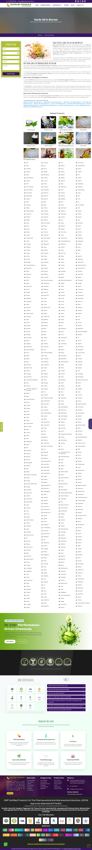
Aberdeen (79, 410)
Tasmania (79, 292)
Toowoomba (80, 295)
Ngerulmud (79, 259)
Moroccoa (79, 606)
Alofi (78, 208)
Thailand (61, 229)
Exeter (78, 455)
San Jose (44, 232)
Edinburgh (79, 362)
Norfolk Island (62, 511)
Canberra (61, 535)
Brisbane (61, 526)
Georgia (44, 259)
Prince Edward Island (64, 595)
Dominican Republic (46, 353)
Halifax (78, 576)
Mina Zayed (27, 337)
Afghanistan (45, 543)
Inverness (79, 506)
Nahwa (26, 283)
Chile (43, 341)
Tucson (44, 304)
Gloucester (79, 488)
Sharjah (27, 172)
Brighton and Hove (81, 485)
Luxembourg (62, 344)
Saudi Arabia (62, 208)
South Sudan (28, 502)
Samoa (61, 449)
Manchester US (45, 512)
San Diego (27, 589)
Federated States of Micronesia (64, 453)
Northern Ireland (80, 425)
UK (77, 337)
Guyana (44, 368)
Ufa (78, 175)
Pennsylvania (28, 580)
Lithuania (61, 341)
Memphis (79, 335)
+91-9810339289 (73, 786)
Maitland (79, 325)
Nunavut (61, 580)
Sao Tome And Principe (30, 484)
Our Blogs (29, 788)
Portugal (61, 371)
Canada (44, 337)
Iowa (43, 449)
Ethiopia (27, 408)
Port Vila (79, 232)
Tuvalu (61, 481)
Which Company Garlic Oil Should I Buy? (58, 685)
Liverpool (79, 359)
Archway (79, 528)
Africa (26, 353)
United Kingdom (63, 407)
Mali (26, 447)
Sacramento (45, 425)
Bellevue (44, 482)
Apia (78, 220)
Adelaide (61, 514)
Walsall (78, 552)
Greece (61, 313)
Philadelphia (62, 592)
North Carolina (45, 223)
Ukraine (61, 404)
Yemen (61, 250)
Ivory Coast (28, 426)
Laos (60, 163)
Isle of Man (61, 428)
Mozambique (28, 463)
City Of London (80, 353)
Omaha (44, 428)
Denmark (61, 295)
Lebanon (61, 166)
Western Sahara (29, 520)
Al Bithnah (27, 298)
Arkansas (44, 440)
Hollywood (44, 503)
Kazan (60, 553)
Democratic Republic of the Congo (30, 389)
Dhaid (26, 319)
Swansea (79, 434)
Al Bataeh (27, 262)
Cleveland (44, 211)
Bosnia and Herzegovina (65, 280)
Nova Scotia (62, 574)
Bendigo (79, 283)
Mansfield (79, 555)
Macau (61, 169)
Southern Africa (29, 535)
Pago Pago (79, 238)
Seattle (27, 586)
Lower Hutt (79, 274)
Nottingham (79, 377)
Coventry (79, 395)
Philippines (61, 199)
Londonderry (80, 494)
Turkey (61, 235)
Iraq (43, 588)
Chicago (27, 544)
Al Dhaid (27, 217)
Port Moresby (80, 205)
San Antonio (79, 163)
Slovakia (61, 386)
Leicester (79, 398)
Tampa (44, 301)
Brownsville (45, 488)
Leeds (78, 392)
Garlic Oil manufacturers (50, 97)
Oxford (78, 401)
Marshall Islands (63, 484)
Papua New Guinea (63, 457)
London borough (80, 500)
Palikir (78, 250)
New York (27, 541)
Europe (61, 256)
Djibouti (27, 393)
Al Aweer (27, 250)
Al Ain (26, 184)
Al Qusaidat (27, 301)
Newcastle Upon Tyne (82, 380)
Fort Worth (44, 277)
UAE (26, 163)
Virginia (44, 476)
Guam (60, 469)
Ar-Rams (27, 331)
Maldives (61, 175)
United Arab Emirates (64, 241)
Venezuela (44, 410)
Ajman (26, 175)
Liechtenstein (62, 337)
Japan (43, 594)
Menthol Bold (83, 130)
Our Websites (30, 790)
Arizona (44, 229)
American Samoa (63, 496)
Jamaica (44, 377)
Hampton (44, 500)
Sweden (61, 395)
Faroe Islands (62, 419)
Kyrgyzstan (45, 606)
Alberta (61, 517)
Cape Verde (27, 377)
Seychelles (27, 490)
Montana (44, 455)
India (43, 579)
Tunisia (26, 514)
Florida (26, 601)
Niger (26, 469)
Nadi (78, 319)
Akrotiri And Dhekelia (81, 331)
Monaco (61, 353)
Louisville (44, 268)
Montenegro (62, 356)
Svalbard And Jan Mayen (65, 434)
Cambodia (44, 564)
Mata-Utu (79, 301)
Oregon (27, 595)
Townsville (79, 280)
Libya (26, 438)
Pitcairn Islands (63, 508)
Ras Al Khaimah (28, 178)
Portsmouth (80, 407)
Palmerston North (81, 265)
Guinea (26, 420)
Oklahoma (44, 274)
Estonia (61, 298)
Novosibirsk (62, 577)
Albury (78, 304)
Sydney (78, 169)
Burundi (27, 371)
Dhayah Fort (28, 286)
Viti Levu (79, 322)
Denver (27, 562)
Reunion (27, 478)
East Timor (62, 253)
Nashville (44, 250)
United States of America (83, 603)
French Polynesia (63, 478)
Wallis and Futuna (63, 505)
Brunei (43, 561)
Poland (61, 368)
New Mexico (45, 286)
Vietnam (61, 247)
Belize (43, 328)
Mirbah (26, 304)
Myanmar (61, 181)
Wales (78, 386)
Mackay (78, 286)
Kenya (26, 429)
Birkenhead (79, 509)
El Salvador (45, 359)
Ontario (44, 522)
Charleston (45, 235)
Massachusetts (28, 559)
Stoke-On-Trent (80, 443)
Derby (78, 428)
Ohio (43, 166)
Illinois (26, 553)
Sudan (26, 505)
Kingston (79, 313)
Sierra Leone (28, 493)
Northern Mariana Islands (65, 493)
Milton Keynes (80, 470)
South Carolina (45, 238)
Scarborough (80, 579)
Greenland (44, 362)
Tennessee (44, 253)
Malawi (26, 444)
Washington (28, 571)
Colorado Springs (46, 413)
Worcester (79, 573)
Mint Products (31, 130)
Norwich (79, 419)
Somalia (27, 496)
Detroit (44, 169)
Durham (78, 476)
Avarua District (80, 268)
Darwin (78, 229)
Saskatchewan (80, 166)
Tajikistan (61, 226)
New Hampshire (46, 461)
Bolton (78, 558)
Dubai (26, 166)
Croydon (79, 549)
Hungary (61, 316)
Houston (44, 208)
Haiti (43, 371)
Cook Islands (62, 499)
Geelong (79, 244)
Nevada (27, 607)
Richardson (45, 524)
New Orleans (45, 175)
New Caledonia (62, 490)
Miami (43, 202)
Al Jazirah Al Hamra (29, 265)
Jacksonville (45, 316)
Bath (78, 449)
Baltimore (44, 196)
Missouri (44, 184)
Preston (79, 458)
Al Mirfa (27, 295)
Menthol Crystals (48, 130)
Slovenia (61, 389)
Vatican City (62, 410)
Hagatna (79, 256)
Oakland (44, 518)
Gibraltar (61, 422)
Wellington (79, 187)
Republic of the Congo (30, 475)
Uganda (27, 517)
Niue (60, 502)
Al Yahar (27, 235)
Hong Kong (44, 576)
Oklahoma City (45, 307)
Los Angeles (28, 568)
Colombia (44, 344)
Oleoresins (43, 785)
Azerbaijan (44, 549)
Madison (44, 310)
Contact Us (29, 786)
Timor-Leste (62, 232)
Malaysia (61, 172)
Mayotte (27, 457)
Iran (43, 585)
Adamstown (79, 262)
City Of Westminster (81, 497)
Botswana (27, 365)
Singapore (61, 211)
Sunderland (79, 503)
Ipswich (78, 543)
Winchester (79, 594)
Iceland (61, 319)
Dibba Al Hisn (28, 196)
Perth (60, 589)
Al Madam (27, 247)
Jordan (44, 597)
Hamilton (79, 310)
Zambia (27, 523)
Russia (61, 205)
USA (78, 196)
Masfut (27, 289)
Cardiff (78, 383)
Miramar (44, 515)
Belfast (78, 422)
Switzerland (62, 398)
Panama (44, 386)
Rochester (44, 187)
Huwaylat (27, 307)
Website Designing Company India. (72, 848)
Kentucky (44, 271)
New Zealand (62, 440)
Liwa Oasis (27, 316)
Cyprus (44, 570)
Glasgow (79, 368)
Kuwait (44, 603)
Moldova (61, 350)
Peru (43, 392)
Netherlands (62, 359)
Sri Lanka (61, 217)
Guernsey (61, 425)
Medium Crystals (31, 145)
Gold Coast (62, 547)
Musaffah (27, 335)
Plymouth (79, 431)
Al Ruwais (27, 205)
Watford (79, 561)
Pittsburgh (44, 214)
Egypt (26, 396)
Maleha (26, 208)
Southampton (80, 413)
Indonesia (44, 582)
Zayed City (27, 214)
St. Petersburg (45, 528)
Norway (61, 365)
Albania (61, 259)
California (27, 550)
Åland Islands (62, 413)
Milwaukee (44, 289)
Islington (79, 512)
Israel (43, 591)
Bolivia (43, 331)
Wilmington (45, 537)
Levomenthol (83, 145)
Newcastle (62, 571)
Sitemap (29, 783)
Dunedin (79, 235)
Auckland (61, 520)
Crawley (79, 540)
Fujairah (27, 181)
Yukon (78, 193)
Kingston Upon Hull (81, 404)
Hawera (61, 550)
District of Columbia (47, 446)
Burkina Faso (28, 368)
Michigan (44, 172)
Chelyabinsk (62, 538)
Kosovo (61, 331)
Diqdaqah (27, 344)
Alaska (43, 265)
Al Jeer (26, 241)
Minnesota (44, 193)
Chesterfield (79, 564)
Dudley (78, 531)
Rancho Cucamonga (47, 280)
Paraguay (44, 389)
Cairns (78, 247)
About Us (10, 793)
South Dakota (45, 473)
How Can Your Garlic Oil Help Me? (57, 693)
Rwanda (27, 481)
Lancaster (79, 591)
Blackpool (79, 518)
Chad (26, 383)
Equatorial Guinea (29, 399)
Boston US (27, 556)
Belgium (61, 277)
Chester (79, 482)
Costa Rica (44, 347)
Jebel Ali (27, 310)
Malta (60, 347)
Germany (61, 310)
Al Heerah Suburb (29, 350)
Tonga (60, 460)
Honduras (44, 374)
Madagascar (28, 441)
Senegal (27, 487)
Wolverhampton (80, 446)
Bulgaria (61, 283)
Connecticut (45, 443)
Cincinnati (44, 163)
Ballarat (78, 277)
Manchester (79, 347)
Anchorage (44, 262)
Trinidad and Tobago (47, 398)
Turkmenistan (62, 238)
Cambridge (62, 532)
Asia (43, 540)
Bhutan (44, 558)
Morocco (27, 460)
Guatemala (45, 365)
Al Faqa (27, 256)
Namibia (27, 466)
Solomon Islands (63, 472)
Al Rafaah (27, 244)
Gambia (27, 414)
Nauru (60, 487)
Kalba (26, 202)
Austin (26, 583)
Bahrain (44, 552)
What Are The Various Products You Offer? (59, 689)
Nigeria (26, 472)
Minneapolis (45, 190)
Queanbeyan (80, 298)
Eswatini (27, 405)
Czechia (61, 292)
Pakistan (61, 193)
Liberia (26, 435)
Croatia (61, 286)
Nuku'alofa (79, 223)
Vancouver (44, 531)
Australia (61, 443)
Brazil (43, 335)
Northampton (80, 524)
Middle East (79, 328)
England (78, 344)
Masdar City (28, 268)
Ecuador (44, 356)
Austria (61, 268)
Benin (26, 362)
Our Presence (30, 785)
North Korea (62, 187)
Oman (60, 190)
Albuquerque (45, 283)
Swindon (79, 537)
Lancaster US (45, 509)
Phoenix (44, 226)
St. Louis (44, 181)
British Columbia (63, 529)
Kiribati (61, 475)
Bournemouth (80, 491)
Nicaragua (44, 383)
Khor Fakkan (28, 193)
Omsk (60, 586)
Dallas (43, 205)
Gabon (26, 411)
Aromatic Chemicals (45, 783)
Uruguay (44, 407)
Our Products (10, 641)
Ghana (26, 417)
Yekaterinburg (80, 190)
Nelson (61, 565)
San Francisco (28, 547)
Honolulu (44, 416)
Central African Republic (30, 380)
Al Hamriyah (28, 347)
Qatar (60, 202)
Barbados (44, 325)
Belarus (61, 274)
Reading (79, 461)
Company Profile (31, 780)
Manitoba (61, 556)
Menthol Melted (48, 145)
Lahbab (27, 253)
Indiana (44, 247)
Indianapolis (45, 244)
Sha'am (27, 229)
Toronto (79, 172)
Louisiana (44, 178)
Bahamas (44, 322)
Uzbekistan (62, 244)
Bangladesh (45, 555)
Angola (26, 359)
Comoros (27, 386)
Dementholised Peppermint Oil (66, 145)
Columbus (44, 217)
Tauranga (79, 271)
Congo (26, 529)
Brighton (79, 416)
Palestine (61, 196)
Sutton (78, 534)
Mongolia (61, 178)
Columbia (44, 497)
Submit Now (11, 74)
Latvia (61, 335)
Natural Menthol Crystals (66, 130)
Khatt (26, 280)
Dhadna (27, 232)
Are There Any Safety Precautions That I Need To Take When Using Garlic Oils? (65, 701)
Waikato (79, 181)
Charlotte (44, 220)
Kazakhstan (45, 600)
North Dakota (45, 467)
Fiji (60, 446)
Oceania (61, 437)
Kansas (44, 298)
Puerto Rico (45, 404)
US (26, 538)
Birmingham (79, 350)
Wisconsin (44, 292)
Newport (79, 479)
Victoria (78, 178)
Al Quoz (27, 322)
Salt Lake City (45, 422)
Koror (78, 316)
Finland (61, 301)
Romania (61, 374)
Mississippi (44, 452)
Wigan (78, 546)
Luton (78, 467)
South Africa (28, 499)
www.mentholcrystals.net (74, 794)
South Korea (62, 214)
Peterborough (80, 464)
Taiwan (61, 223)
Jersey (61, 431)
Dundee (78, 452)
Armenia (44, 546)
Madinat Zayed (28, 313)
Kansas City (45, 295)
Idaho (43, 434)
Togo (26, 511)
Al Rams (27, 277)
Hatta (26, 223)
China (43, 567)
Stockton (44, 241)
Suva (78, 199)
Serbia (61, 383)
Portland (27, 592)
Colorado (27, 565)
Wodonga (79, 307)
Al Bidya (27, 220)
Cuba (43, 350)
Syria (60, 220)
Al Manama (27, 274)
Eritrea (26, 402)
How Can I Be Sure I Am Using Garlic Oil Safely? (60, 709)
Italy (60, 325)
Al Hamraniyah (28, 238)
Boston (61, 523)
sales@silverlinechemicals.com (26, 1)
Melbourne (61, 559)
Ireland (61, 322)
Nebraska (44, 458)
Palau (60, 463)
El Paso (27, 577)
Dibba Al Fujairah (29, 211)
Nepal (60, 184)
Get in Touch (22, 641)
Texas (26, 574)
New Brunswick (63, 568)
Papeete (79, 211)
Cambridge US (45, 491)
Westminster (45, 534)
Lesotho (27, 432)
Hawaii (43, 419)
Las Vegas (27, 604)
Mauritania (27, 450)
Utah (43, 431)
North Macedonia (63, 362)
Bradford (79, 440)
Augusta (44, 479)
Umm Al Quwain (28, 187)
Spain (60, 392)
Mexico (44, 380)
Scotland (79, 365)
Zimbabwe (27, 526)
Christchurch (62, 541)
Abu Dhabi (27, 169)
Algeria (26, 356)
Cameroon (27, 374)
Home (40, 35)
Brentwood (79, 588)
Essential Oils (43, 782)
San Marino (62, 380)
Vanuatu (61, 466)
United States (45, 401)
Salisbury (79, 473)
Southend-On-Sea (81, 515)
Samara (61, 607)
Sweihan (27, 292)
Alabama (44, 437)
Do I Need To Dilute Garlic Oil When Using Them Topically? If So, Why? (66, 706)
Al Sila (26, 226)
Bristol (78, 356)
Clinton (44, 494)
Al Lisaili (27, 259)
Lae (77, 253)
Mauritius (27, 454)
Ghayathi (27, 328)
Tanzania (27, 508)
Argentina (44, 319)
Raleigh (44, 313)
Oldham (78, 567)
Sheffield (79, 389)
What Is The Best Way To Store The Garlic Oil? (60, 697)
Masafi (26, 271)
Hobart (78, 226)
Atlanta (44, 256)
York (78, 371)
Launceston (79, 289)
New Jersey (45, 464)
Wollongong (79, 241)
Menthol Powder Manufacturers (72, 53)
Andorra (61, 262)
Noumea (79, 217)
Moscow (61, 562)
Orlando (27, 598)
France (61, 304)
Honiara (78, 214)
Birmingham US (46, 485)
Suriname (44, 395)
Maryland (44, 199)
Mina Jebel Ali (28, 190)
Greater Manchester (81, 437)
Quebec (61, 598)
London (78, 341)
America (79, 600)
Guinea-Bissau (28, 423)
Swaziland (27, 532)
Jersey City (45, 506)
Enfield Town (80, 570)
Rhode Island (45, 470)
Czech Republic (63, 416)
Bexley (78, 522)
